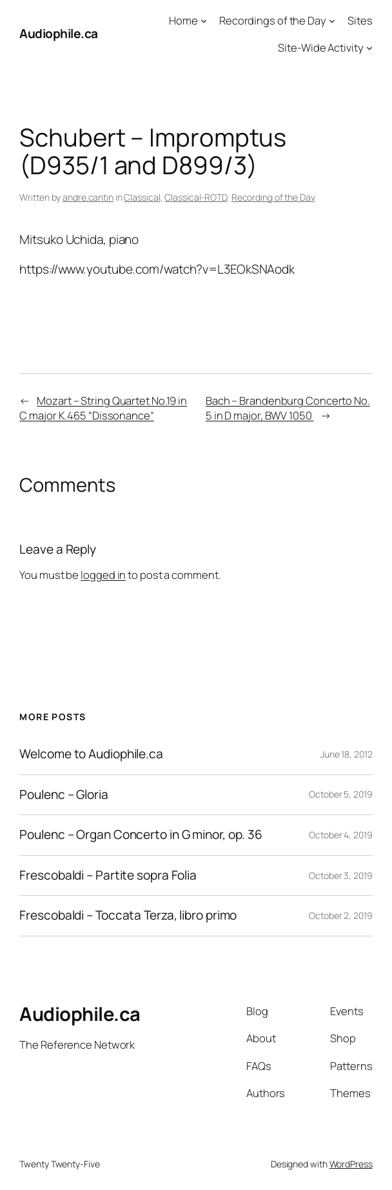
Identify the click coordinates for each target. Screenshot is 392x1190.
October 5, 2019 (341, 794)
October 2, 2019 (341, 915)
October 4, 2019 (341, 835)
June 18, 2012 (346, 754)
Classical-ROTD (195, 197)
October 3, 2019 (341, 875)
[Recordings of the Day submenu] (332, 20)
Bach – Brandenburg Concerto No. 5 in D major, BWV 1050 (288, 408)
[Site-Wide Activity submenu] (369, 48)
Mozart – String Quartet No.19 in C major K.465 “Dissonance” (103, 408)
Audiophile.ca (58, 33)
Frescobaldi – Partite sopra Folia (108, 876)
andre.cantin (88, 197)
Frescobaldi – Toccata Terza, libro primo (128, 916)
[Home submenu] (204, 20)
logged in (103, 574)
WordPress (351, 1164)
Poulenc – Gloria (63, 795)
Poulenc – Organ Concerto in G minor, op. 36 (140, 835)
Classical (142, 197)
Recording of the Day (273, 197)
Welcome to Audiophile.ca (91, 754)
